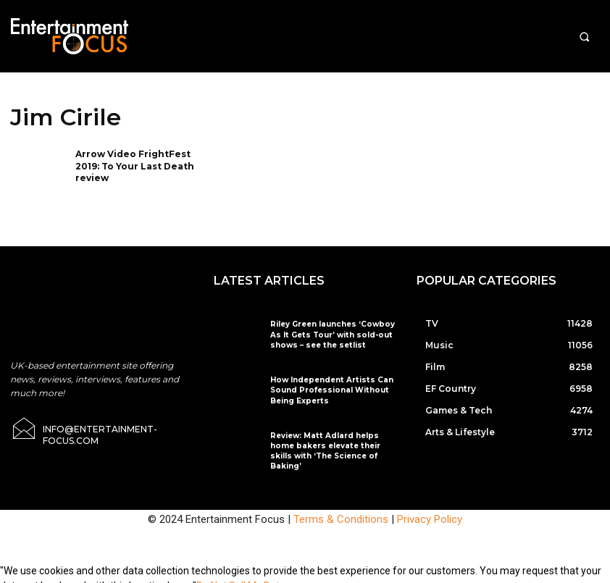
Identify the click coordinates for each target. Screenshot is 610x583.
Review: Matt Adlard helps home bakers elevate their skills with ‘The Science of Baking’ (333, 446)
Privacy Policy (429, 508)
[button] (584, 36)
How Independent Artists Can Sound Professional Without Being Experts (327, 390)
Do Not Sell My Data (240, 575)
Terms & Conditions (340, 508)
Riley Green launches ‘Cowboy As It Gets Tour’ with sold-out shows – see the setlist (329, 334)
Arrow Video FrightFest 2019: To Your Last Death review (134, 166)
